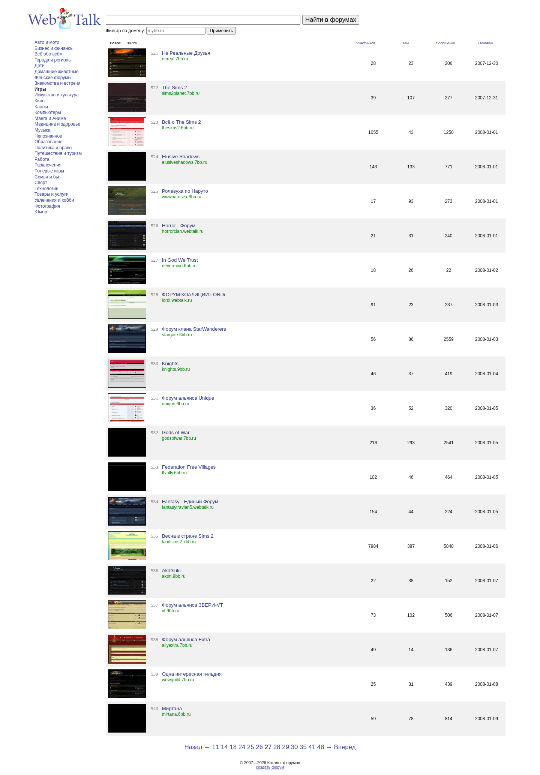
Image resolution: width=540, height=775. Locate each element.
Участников (365, 43)
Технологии (46, 188)
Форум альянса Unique (188, 398)
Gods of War (176, 432)
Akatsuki (171, 570)
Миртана (172, 708)
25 (250, 747)
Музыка (42, 130)
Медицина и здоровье (57, 124)
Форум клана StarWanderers (194, 329)
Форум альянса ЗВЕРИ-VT (192, 605)
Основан (485, 43)
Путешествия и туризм (58, 153)
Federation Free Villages (189, 467)
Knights (170, 363)
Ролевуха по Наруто (185, 191)
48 (320, 747)
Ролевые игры (49, 171)
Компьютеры (47, 112)
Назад (193, 747)
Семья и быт (47, 177)
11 (215, 747)
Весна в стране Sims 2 (188, 536)
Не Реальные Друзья (186, 53)
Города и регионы (53, 60)
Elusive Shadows (181, 156)
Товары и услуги (51, 194)
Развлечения (48, 165)
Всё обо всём (48, 54)
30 (294, 747)
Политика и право (53, 147)
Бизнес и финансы (54, 48)
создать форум (270, 767)
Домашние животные (56, 71)
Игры (40, 89)
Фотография (47, 206)
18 (233, 747)
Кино (39, 100)
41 (311, 747)
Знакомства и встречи (57, 83)
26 (259, 747)
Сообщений (445, 43)
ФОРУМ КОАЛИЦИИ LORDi (193, 294)
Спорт (40, 182)
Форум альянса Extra (186, 639)
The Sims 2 (174, 87)
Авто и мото (46, 42)
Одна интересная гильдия (192, 674)
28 (276, 747)
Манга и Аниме (50, 118)
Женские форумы (52, 77)
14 (224, 747)
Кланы (41, 106)
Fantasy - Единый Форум (190, 501)
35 (303, 747)
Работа (42, 159)
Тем (405, 43)
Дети (39, 65)
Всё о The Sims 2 (181, 122)
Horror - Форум (178, 225)
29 (285, 747)
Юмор (40, 211)
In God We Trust (180, 260)
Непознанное (48, 136)
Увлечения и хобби (54, 200)
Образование (48, 141)
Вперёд (345, 747)
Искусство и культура (56, 94)
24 (242, 747)
